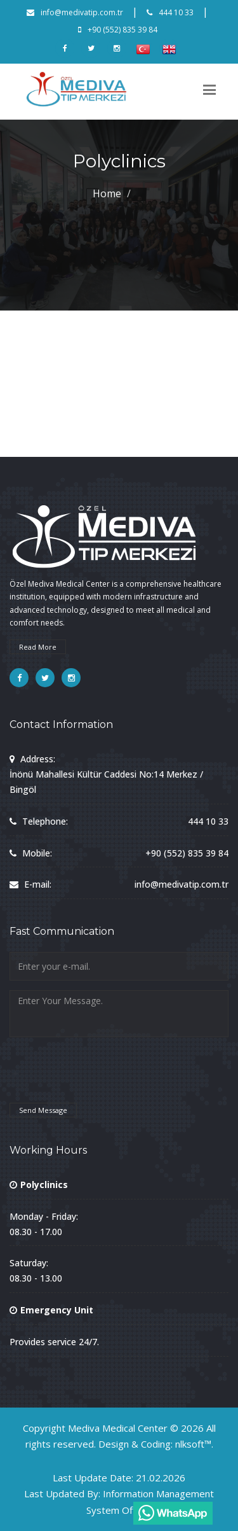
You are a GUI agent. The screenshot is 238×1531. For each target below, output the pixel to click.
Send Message (43, 1110)
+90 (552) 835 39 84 (117, 29)
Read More (37, 647)
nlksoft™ (193, 1443)
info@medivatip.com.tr (75, 12)
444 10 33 (170, 12)
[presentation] (106, 1076)
